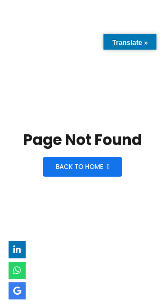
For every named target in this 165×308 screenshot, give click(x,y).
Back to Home (83, 166)
